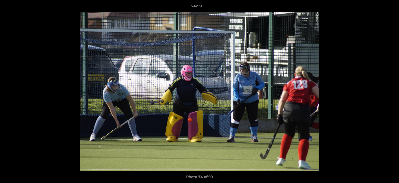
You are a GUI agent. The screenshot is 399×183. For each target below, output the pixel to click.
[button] (378, 7)
